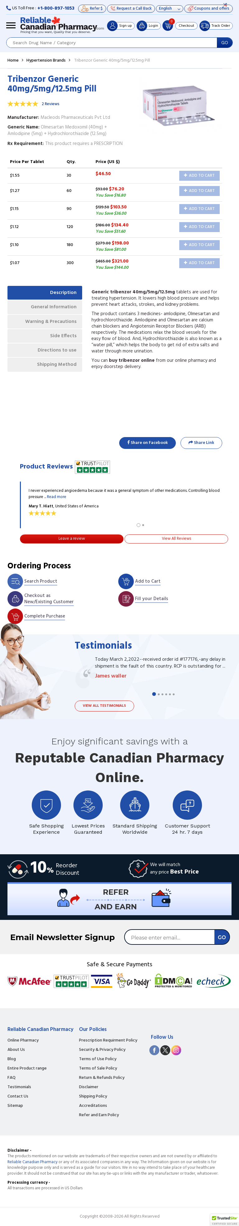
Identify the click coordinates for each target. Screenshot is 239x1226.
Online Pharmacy (23, 1040)
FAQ (11, 1078)
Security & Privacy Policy (102, 1050)
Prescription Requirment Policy (108, 1040)
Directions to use (56, 354)
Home (13, 60)
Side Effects (62, 339)
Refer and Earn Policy (99, 1115)
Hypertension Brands (46, 60)
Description (62, 293)
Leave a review (72, 538)
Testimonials (19, 1087)
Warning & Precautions (49, 323)
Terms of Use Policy (97, 1059)
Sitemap (15, 1106)
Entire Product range (27, 1068)
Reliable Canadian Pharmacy (32, 1162)
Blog (11, 1059)
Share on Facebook (147, 442)
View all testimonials (104, 706)
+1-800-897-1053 (55, 8)
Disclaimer (88, 1087)
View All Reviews (176, 538)
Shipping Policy (93, 1096)
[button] (224, 1220)
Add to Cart (199, 175)
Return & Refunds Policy (101, 1078)
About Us (16, 1050)
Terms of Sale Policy (98, 1068)
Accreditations (93, 1106)
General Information (53, 308)
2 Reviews (50, 104)
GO (224, 42)
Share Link (201, 442)
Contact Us (17, 1096)
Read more (56, 497)
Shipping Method (56, 369)
